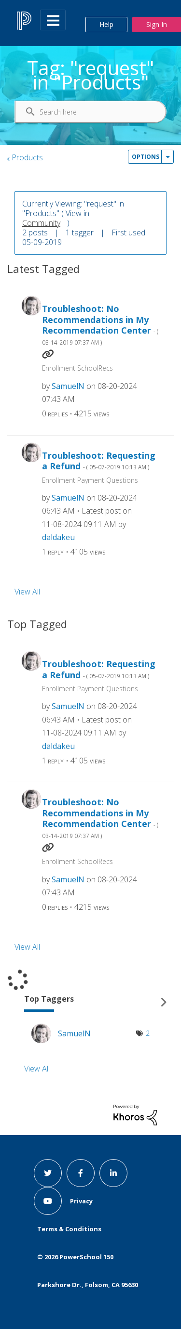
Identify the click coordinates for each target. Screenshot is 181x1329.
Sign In (156, 24)
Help (106, 24)
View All (27, 591)
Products (27, 157)
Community (41, 223)
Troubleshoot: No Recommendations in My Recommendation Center (100, 324)
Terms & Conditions (69, 1229)
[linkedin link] (113, 1173)
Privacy (81, 1201)
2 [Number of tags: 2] (148, 1033)
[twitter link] (48, 1173)
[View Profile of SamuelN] (68, 386)
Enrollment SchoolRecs (77, 368)
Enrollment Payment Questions (90, 480)
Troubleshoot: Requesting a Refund (98, 461)
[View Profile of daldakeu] (58, 537)
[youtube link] (48, 1201)
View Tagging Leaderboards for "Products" (90, 1002)
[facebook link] (81, 1173)
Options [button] (145, 157)
